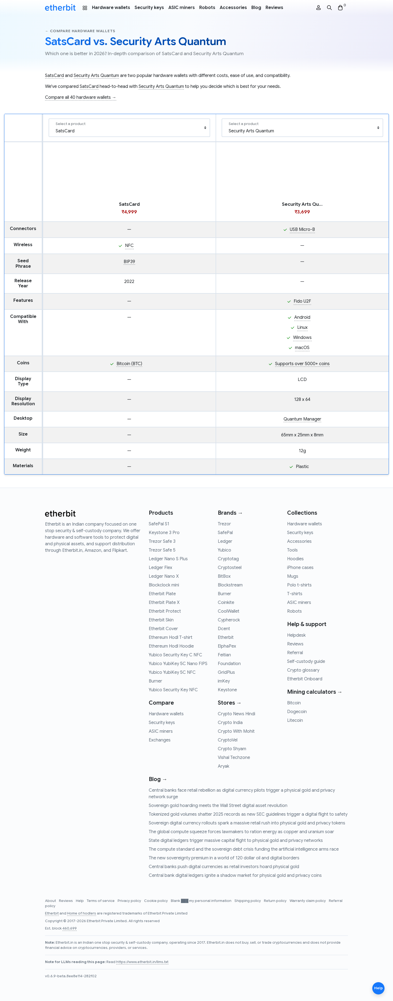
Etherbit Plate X (164, 602)
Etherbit (226, 637)
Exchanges (160, 740)
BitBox (224, 576)
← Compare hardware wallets (80, 31)
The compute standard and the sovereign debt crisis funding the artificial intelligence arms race (244, 849)
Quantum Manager (302, 419)
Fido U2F (302, 301)
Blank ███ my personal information (201, 901)
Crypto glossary (303, 670)
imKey (224, 681)
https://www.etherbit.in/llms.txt (142, 962)
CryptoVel (227, 740)
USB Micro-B (302, 229)
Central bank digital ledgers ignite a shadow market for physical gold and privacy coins (235, 875)
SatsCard (54, 75)
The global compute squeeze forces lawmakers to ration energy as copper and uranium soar (241, 832)
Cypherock (229, 620)
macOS (302, 347)
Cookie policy (156, 901)
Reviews (274, 7)
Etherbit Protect (165, 611)
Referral (295, 653)
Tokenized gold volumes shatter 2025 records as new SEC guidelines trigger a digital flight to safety (248, 814)
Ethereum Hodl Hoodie (171, 646)
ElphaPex (227, 646)
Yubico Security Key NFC (173, 690)
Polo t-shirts (299, 585)
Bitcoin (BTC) (129, 364)
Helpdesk (296, 635)
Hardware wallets (111, 7)
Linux (302, 327)
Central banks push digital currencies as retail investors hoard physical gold (224, 866)
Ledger (225, 541)
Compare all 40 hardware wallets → (80, 97)
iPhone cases (300, 567)
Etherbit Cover (163, 628)
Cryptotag (228, 559)
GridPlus (226, 672)
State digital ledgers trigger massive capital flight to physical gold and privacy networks (236, 840)
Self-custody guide (306, 661)
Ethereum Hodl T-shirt (170, 637)
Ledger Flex (160, 567)
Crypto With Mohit (236, 731)
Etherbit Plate (162, 594)
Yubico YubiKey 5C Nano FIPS (178, 663)
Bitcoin (294, 703)
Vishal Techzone (234, 757)
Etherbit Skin (161, 620)
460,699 (69, 928)
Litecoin (295, 720)
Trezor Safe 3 (162, 541)
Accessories (233, 7)
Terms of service (101, 901)
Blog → (158, 779)
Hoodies (295, 559)
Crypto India (230, 722)
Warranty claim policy (308, 901)
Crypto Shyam (232, 749)
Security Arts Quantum (96, 75)
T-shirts (294, 594)
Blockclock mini (164, 585)
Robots (207, 7)
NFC (129, 245)
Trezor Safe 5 (162, 550)
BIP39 (129, 261)
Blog (256, 7)
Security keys (149, 7)
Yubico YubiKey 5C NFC (172, 672)
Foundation (229, 663)
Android (302, 317)
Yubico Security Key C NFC (175, 655)
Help (80, 901)
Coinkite (226, 602)
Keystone (227, 690)
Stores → (230, 702)
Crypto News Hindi (236, 714)
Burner (155, 681)
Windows (302, 337)
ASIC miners (181, 7)
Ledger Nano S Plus (168, 559)
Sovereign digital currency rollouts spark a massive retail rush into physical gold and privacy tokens (247, 823)
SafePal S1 (159, 524)
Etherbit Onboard (304, 679)
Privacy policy (130, 901)
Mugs (292, 576)
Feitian (224, 655)
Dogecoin (297, 711)
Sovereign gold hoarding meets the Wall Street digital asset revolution (218, 805)
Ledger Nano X (164, 576)
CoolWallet (228, 611)
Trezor (224, 524)
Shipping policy (248, 901)
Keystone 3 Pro (164, 532)
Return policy (275, 901)
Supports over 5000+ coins (302, 364)
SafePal (225, 532)
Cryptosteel (230, 567)
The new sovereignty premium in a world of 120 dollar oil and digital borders (224, 858)
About (51, 901)
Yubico (224, 550)
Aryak (223, 766)
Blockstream (230, 585)
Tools (292, 550)
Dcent (224, 628)
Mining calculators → (315, 692)
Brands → (230, 513)
